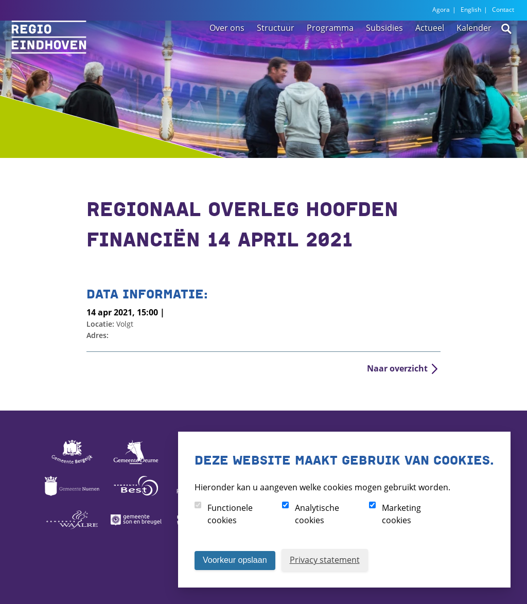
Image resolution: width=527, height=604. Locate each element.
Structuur (275, 52)
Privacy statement (325, 559)
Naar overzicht (397, 368)
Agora (441, 9)
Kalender (473, 52)
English (471, 9)
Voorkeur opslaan (235, 560)
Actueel (429, 52)
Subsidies (384, 52)
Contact (503, 9)
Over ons (226, 52)
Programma (330, 52)
